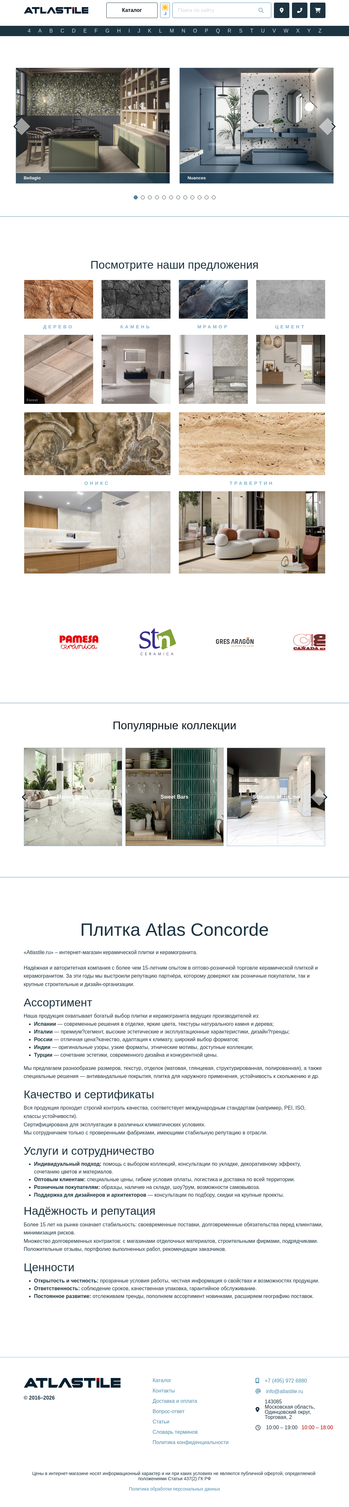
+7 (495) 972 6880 (286, 1380)
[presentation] (21, 126)
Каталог (162, 1380)
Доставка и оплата (175, 1401)
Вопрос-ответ (169, 1411)
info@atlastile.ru (284, 1391)
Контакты (164, 1390)
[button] (136, 197)
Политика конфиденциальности (191, 1442)
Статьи (161, 1421)
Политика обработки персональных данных (174, 1489)
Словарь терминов (175, 1432)
